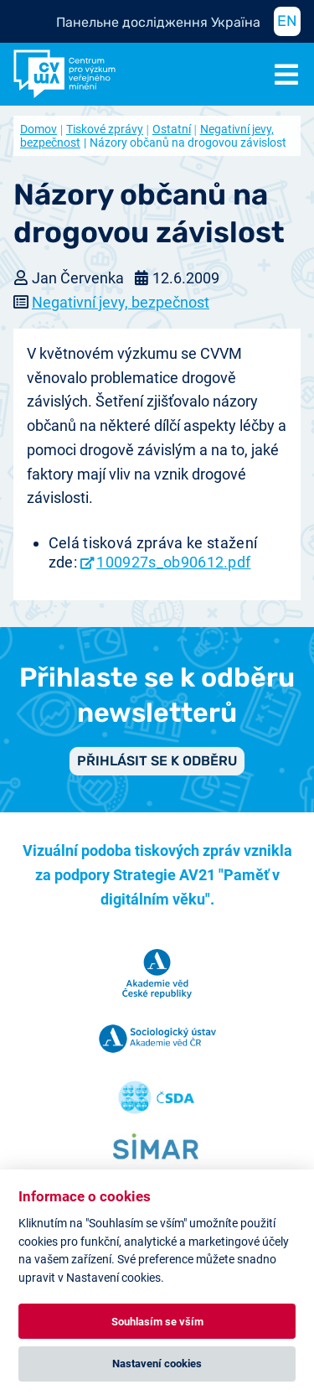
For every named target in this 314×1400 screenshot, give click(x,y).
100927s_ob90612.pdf (173, 562)
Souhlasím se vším (157, 1321)
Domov (38, 129)
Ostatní (171, 129)
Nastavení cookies (157, 1363)
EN (287, 21)
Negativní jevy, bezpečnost (120, 302)
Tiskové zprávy (104, 129)
